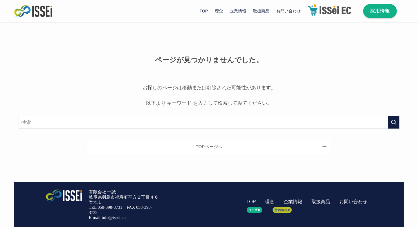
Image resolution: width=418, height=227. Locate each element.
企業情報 (293, 201)
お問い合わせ (353, 201)
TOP (251, 201)
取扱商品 (320, 201)
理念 (269, 201)
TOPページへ (209, 146)
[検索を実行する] (393, 122)
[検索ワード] (209, 122)
